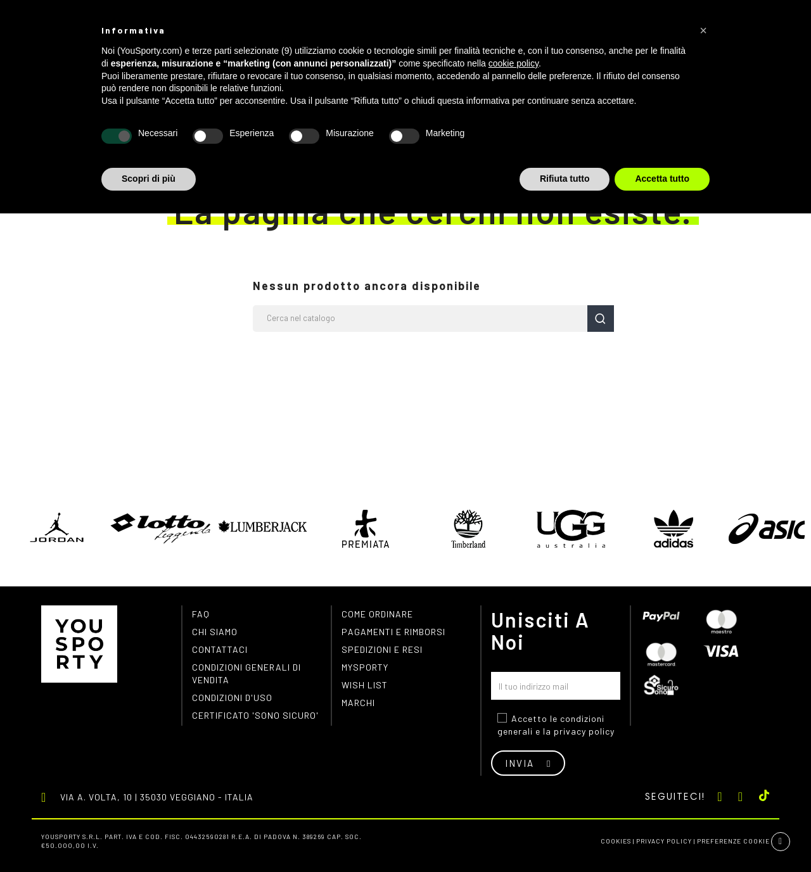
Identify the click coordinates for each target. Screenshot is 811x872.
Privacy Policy (664, 841)
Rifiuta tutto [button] (565, 179)
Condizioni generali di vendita (246, 673)
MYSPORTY (365, 667)
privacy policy (584, 731)
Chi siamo (215, 631)
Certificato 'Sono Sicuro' (255, 715)
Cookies (616, 841)
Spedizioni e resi (382, 649)
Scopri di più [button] (149, 179)
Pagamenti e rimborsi (393, 631)
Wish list (365, 684)
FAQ (201, 614)
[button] (703, 30)
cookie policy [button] (514, 63)
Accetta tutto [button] (662, 179)
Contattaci (220, 649)
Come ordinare (377, 614)
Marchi (358, 702)
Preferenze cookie (733, 841)
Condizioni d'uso (232, 697)
